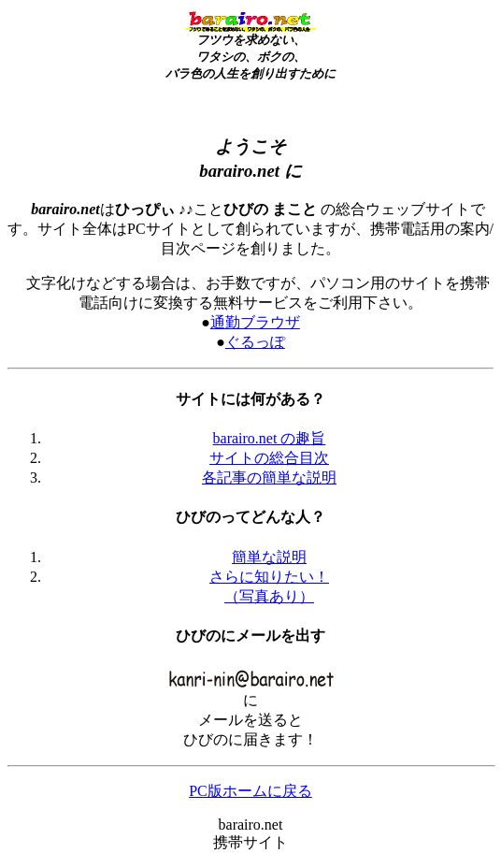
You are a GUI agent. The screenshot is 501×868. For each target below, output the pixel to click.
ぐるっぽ (255, 342)
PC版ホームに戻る (250, 791)
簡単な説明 (269, 557)
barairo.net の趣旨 (269, 438)
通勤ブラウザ (255, 322)
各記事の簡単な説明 (269, 477)
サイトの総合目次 (269, 458)
